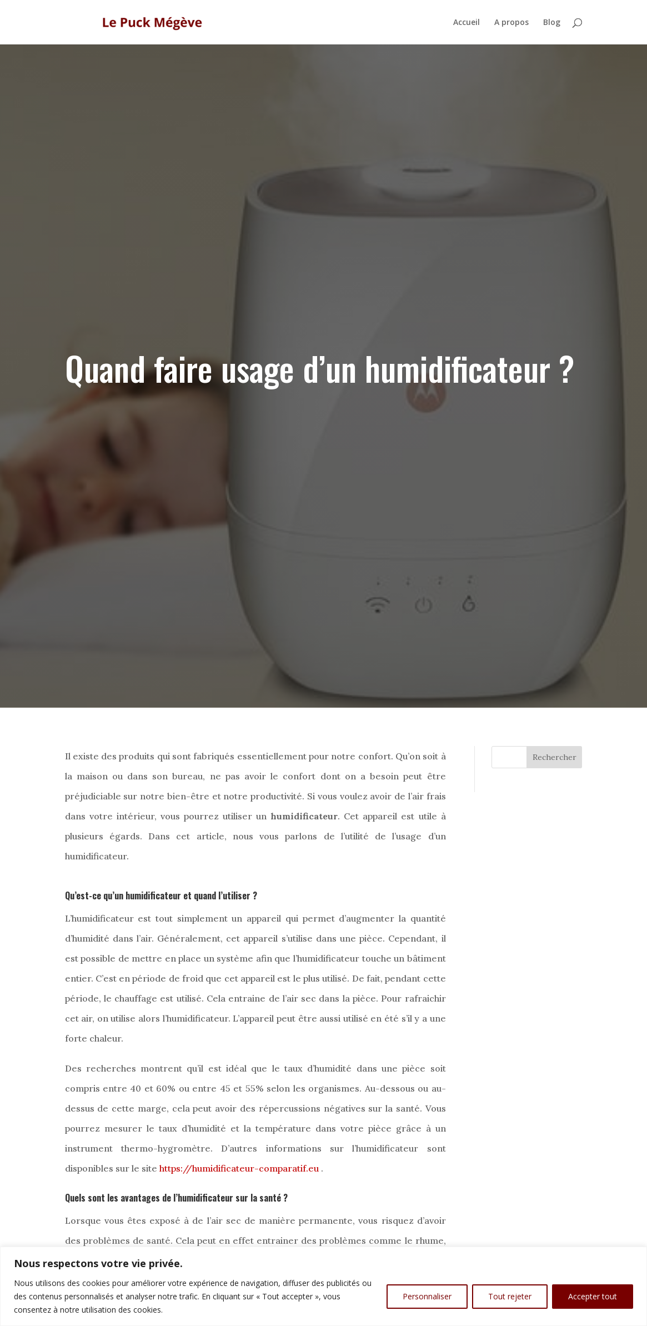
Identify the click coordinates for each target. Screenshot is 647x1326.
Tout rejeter (509, 1296)
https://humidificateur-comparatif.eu (239, 1168)
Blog (551, 22)
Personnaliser (427, 1296)
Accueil (466, 22)
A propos (511, 22)
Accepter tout (592, 1296)
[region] (323, 1286)
